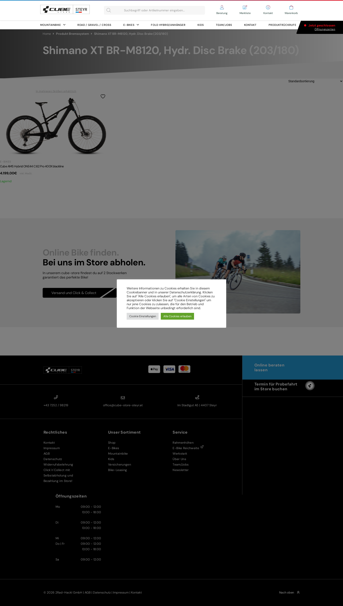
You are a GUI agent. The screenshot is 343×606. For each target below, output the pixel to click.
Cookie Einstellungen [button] (142, 316)
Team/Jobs (224, 25)
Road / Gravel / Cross (94, 25)
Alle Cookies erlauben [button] (177, 316)
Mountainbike (52, 25)
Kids (201, 25)
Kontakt (250, 25)
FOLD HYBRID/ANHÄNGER (168, 25)
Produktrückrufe (282, 25)
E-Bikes (131, 25)
